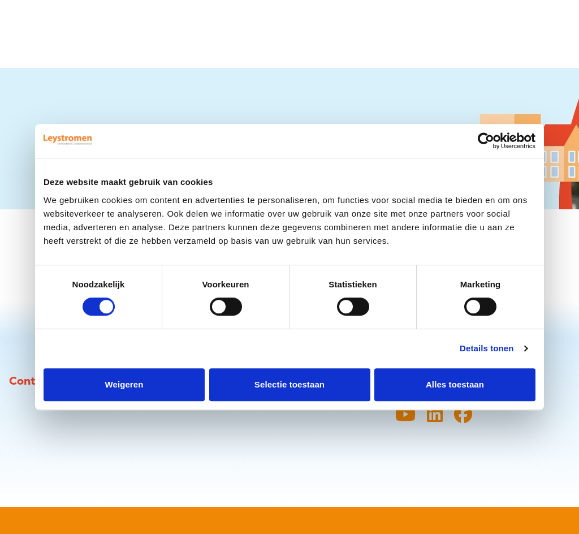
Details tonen (486, 348)
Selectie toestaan (289, 384)
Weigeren (124, 384)
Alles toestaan (455, 384)
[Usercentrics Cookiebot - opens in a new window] (486, 140)
